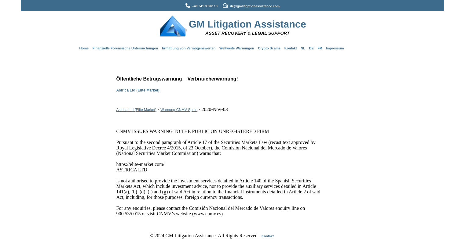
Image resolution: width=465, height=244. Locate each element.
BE (311, 48)
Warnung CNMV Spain (178, 110)
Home (84, 48)
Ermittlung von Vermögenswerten (188, 48)
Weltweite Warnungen (236, 48)
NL (303, 48)
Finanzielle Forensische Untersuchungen (125, 48)
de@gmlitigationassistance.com (255, 6)
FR (319, 48)
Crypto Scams (269, 48)
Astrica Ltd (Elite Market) (137, 90)
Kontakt (290, 48)
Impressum (335, 48)
